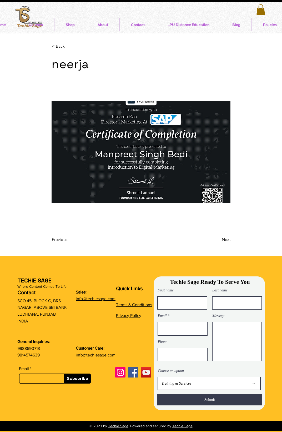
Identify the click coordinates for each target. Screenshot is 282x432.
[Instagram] (120, 372)
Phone (162, 342)
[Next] (217, 239)
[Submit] (209, 399)
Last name (220, 290)
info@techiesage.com (95, 298)
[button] (260, 9)
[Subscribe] (77, 379)
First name (166, 290)
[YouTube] (146, 372)
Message (218, 316)
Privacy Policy (128, 315)
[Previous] (69, 239)
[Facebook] (133, 372)
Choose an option (171, 371)
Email (24, 369)
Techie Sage (118, 426)
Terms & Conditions (134, 304)
